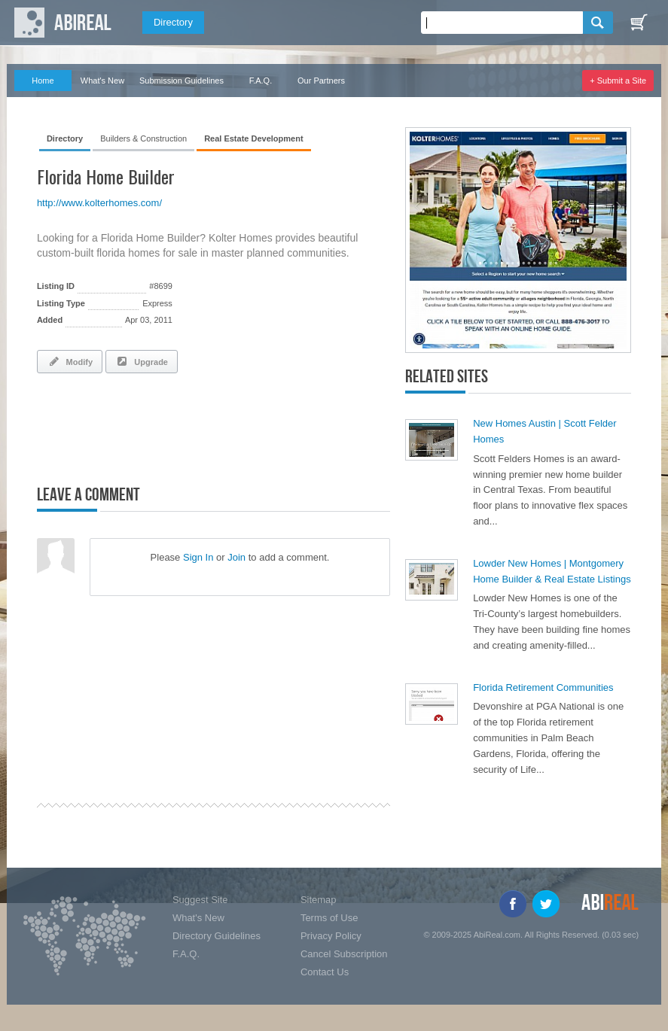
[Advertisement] (213, 426)
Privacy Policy (330, 935)
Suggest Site (200, 899)
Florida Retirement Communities (543, 687)
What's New (102, 80)
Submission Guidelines (181, 80)
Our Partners (321, 80)
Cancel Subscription (344, 954)
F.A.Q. (261, 80)
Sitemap (318, 899)
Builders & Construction (143, 138)
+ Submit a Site (618, 80)
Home (42, 80)
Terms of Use (329, 917)
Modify (70, 361)
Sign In (198, 557)
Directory (173, 22)
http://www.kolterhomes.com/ (99, 202)
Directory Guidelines (216, 935)
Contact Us (324, 972)
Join (236, 557)
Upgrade (141, 361)
